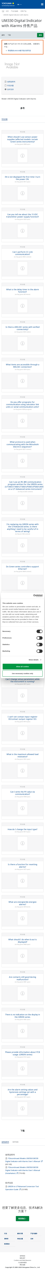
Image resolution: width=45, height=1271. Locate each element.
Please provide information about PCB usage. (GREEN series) (22, 1053)
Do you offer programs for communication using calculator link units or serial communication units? (22, 404)
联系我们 (22, 1218)
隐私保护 (22, 1258)
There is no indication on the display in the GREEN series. (22, 1015)
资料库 (6, 1239)
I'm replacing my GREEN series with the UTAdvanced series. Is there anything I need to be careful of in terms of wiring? (23, 528)
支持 (31, 1239)
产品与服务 (14, 11)
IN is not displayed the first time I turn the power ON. (22, 178)
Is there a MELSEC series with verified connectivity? (23, 328)
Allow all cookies (22, 666)
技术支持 (10, 89)
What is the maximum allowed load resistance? (22, 755)
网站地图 (22, 1265)
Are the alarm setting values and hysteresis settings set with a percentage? (22, 1092)
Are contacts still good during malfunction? (22, 978)
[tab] (4, 119)
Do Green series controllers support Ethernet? (22, 567)
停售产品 (23, 11)
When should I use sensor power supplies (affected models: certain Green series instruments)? (22, 139)
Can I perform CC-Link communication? (22, 253)
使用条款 (22, 1256)
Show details (34, 660)
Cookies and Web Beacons (22, 1260)
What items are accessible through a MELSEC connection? (22, 365)
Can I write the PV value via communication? (22, 792)
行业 (5, 1233)
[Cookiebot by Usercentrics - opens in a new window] (33, 595)
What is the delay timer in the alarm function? (22, 290)
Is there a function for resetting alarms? (22, 865)
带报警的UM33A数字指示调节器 (19, 50)
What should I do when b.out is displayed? (22, 940)
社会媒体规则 (22, 1262)
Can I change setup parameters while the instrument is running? (22, 680)
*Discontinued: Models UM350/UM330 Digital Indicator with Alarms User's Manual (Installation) (22, 1170)
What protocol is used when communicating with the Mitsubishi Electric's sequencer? (23, 444)
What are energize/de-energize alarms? (22, 903)
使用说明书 (11, 82)
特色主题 (20, 1239)
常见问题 (10, 85)
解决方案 (20, 1233)
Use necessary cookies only (22, 673)
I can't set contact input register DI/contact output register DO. (22, 717)
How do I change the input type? (22, 829)
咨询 (40, 35)
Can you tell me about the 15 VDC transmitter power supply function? (22, 215)
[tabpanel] (22, 66)
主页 (7, 11)
